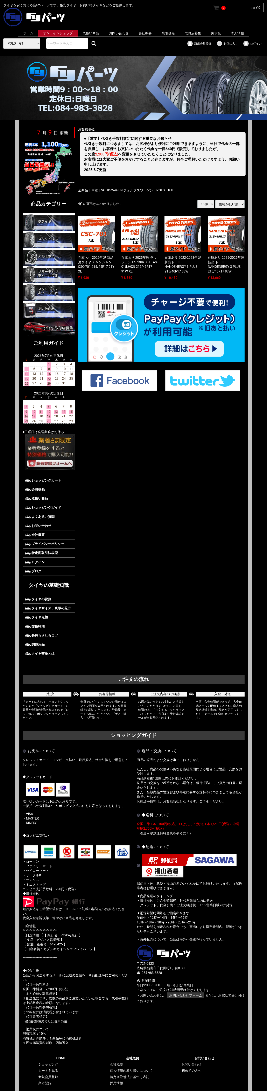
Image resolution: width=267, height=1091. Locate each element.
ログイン (252, 43)
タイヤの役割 (38, 599)
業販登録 (168, 33)
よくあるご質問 (40, 517)
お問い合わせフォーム (185, 996)
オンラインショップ (58, 33)
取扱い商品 (91, 33)
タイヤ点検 (36, 617)
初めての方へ (191, 1071)
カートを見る (48, 1071)
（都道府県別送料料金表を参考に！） (165, 833)
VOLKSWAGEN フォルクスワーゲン (127, 190)
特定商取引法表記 (41, 553)
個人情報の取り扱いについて (131, 1071)
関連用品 (35, 644)
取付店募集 (193, 33)
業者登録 (44, 1083)
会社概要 (145, 33)
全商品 (83, 190)
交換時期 (35, 626)
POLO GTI (164, 190)
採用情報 (116, 1083)
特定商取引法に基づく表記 (129, 1077)
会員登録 (35, 489)
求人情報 (237, 33)
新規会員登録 (199, 43)
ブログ (33, 571)
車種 (94, 190)
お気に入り (227, 43)
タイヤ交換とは (40, 653)
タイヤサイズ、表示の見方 (48, 608)
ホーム (28, 33)
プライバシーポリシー (45, 544)
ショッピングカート (43, 480)
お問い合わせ (119, 33)
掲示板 (216, 33)
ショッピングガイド (43, 507)
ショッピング (48, 1064)
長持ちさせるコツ (41, 635)
